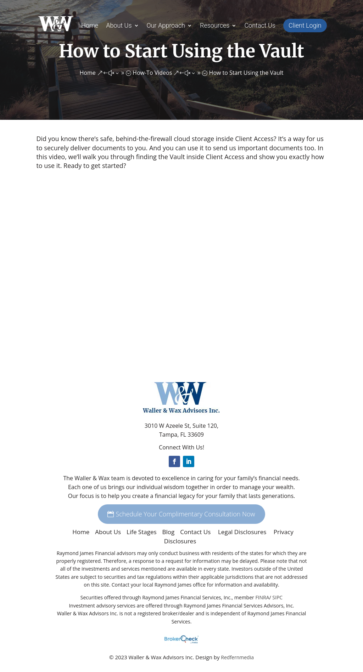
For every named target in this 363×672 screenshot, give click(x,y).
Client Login (305, 25)
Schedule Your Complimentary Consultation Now (185, 514)
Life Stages (142, 532)
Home (89, 26)
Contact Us (259, 26)
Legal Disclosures (243, 532)
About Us (119, 26)
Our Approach (166, 26)
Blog (168, 532)
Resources (214, 26)
